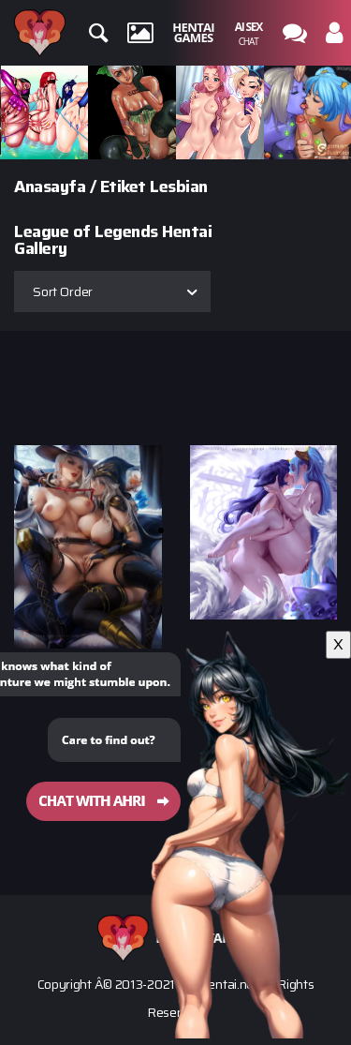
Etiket (123, 186)
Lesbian (179, 186)
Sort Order (63, 291)
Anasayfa (49, 186)
